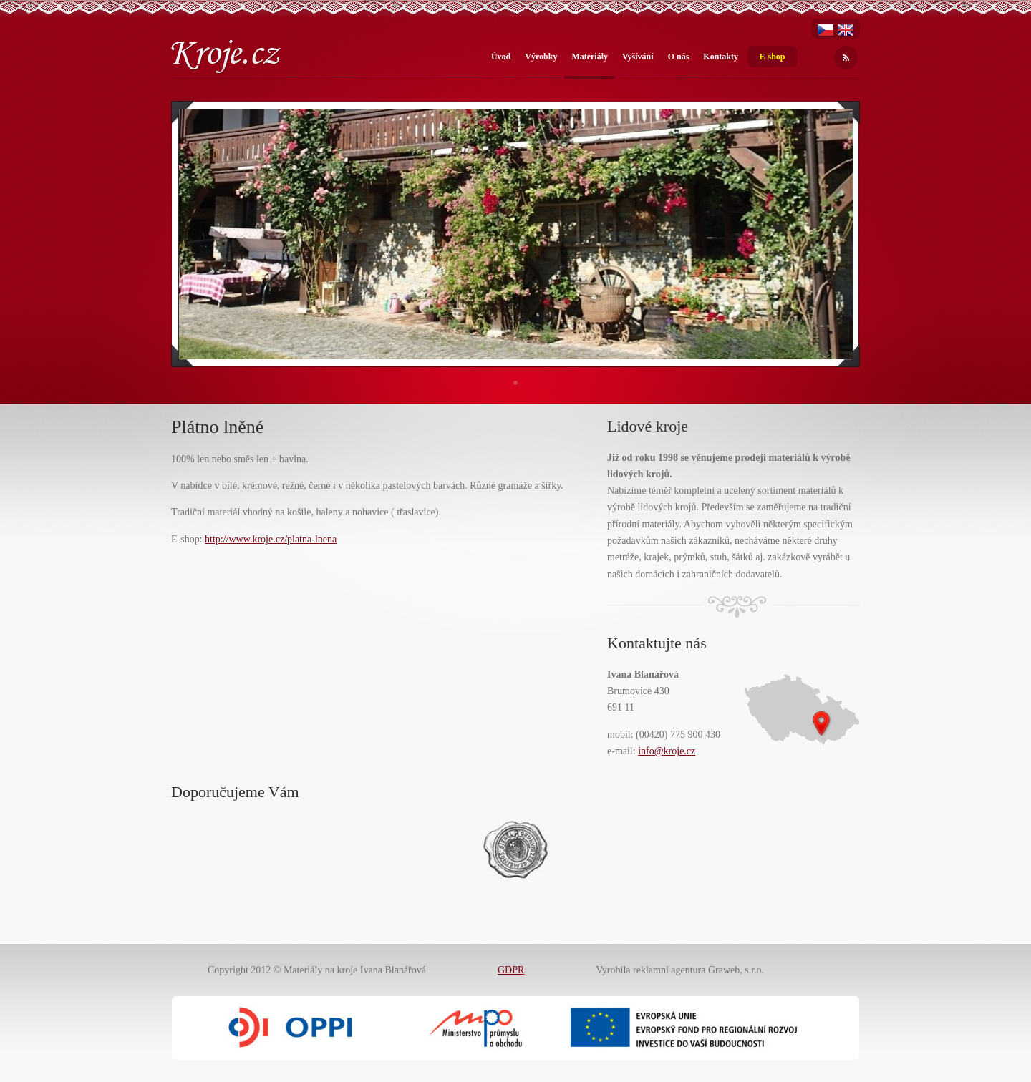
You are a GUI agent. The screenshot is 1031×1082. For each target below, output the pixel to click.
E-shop (772, 57)
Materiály (589, 57)
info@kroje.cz (666, 751)
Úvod (500, 57)
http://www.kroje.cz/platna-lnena (271, 539)
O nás (678, 57)
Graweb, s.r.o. (736, 970)
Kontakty (720, 57)
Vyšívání (638, 57)
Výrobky (541, 57)
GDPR (511, 970)
